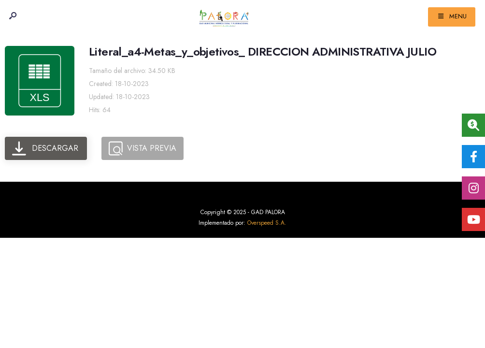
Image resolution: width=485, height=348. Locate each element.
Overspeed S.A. (266, 222)
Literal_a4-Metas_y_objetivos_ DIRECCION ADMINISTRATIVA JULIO (262, 52)
